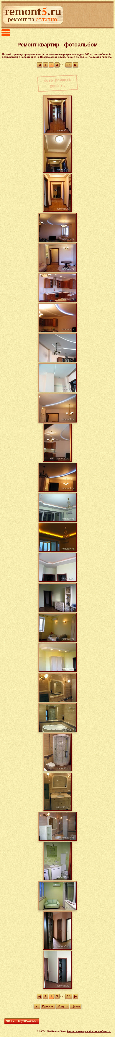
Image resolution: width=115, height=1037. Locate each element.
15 (68, 65)
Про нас (48, 1006)
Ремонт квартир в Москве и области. (89, 1031)
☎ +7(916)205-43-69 (21, 1021)
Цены (76, 1006)
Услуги (63, 1006)
